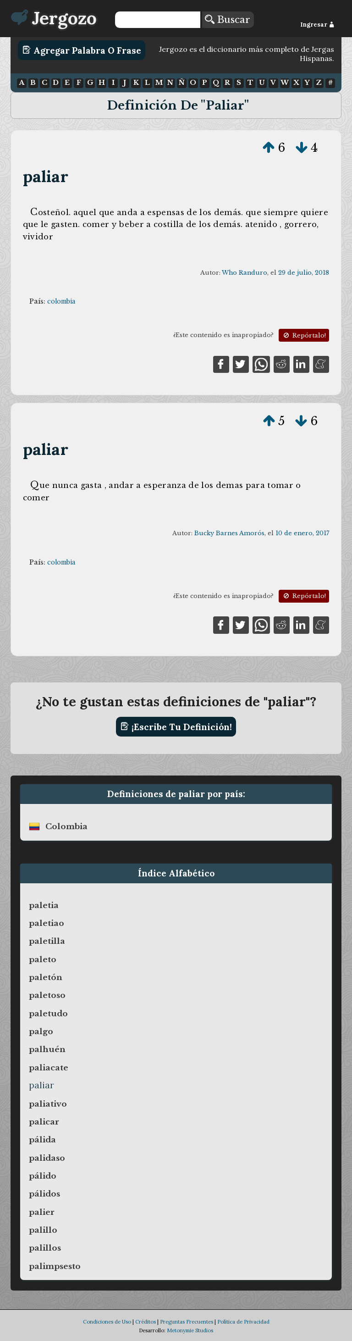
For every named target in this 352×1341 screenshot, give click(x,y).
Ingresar (317, 24)
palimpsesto (55, 1266)
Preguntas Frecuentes (186, 1322)
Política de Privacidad (243, 1322)
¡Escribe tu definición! (176, 726)
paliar (45, 176)
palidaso (47, 1158)
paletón (45, 977)
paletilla (47, 941)
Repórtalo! (304, 335)
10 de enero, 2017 (302, 533)
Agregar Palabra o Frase (81, 49)
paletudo (48, 1014)
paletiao (46, 923)
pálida (42, 1140)
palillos (45, 1248)
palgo (41, 1031)
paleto (42, 959)
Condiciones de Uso (107, 1322)
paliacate (48, 1068)
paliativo (48, 1104)
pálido (42, 1176)
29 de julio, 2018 (303, 272)
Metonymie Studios (190, 1330)
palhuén (47, 1049)
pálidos (44, 1194)
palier (42, 1212)
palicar (44, 1122)
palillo (43, 1230)
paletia (44, 905)
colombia (61, 301)
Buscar (227, 20)
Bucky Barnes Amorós (229, 533)
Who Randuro (244, 272)
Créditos (145, 1322)
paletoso (47, 995)
